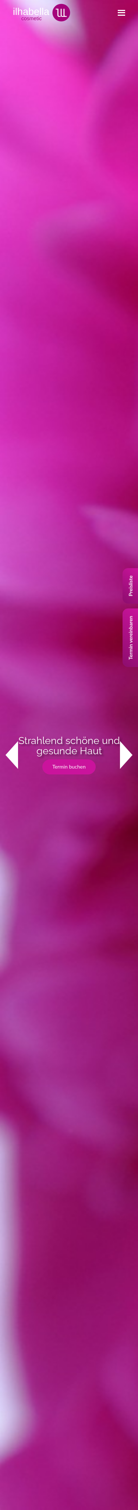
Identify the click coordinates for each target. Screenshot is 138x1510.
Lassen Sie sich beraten (30, 475)
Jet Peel (15, 1189)
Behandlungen (22, 1231)
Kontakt (20, 359)
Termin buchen (69, 143)
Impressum (18, 1281)
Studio (13, 1248)
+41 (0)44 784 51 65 (38, 1070)
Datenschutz (20, 1297)
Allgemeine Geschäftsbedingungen (45, 1313)
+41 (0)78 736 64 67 (100, 1070)
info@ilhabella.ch (35, 1081)
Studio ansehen (22, 593)
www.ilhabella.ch (89, 1081)
